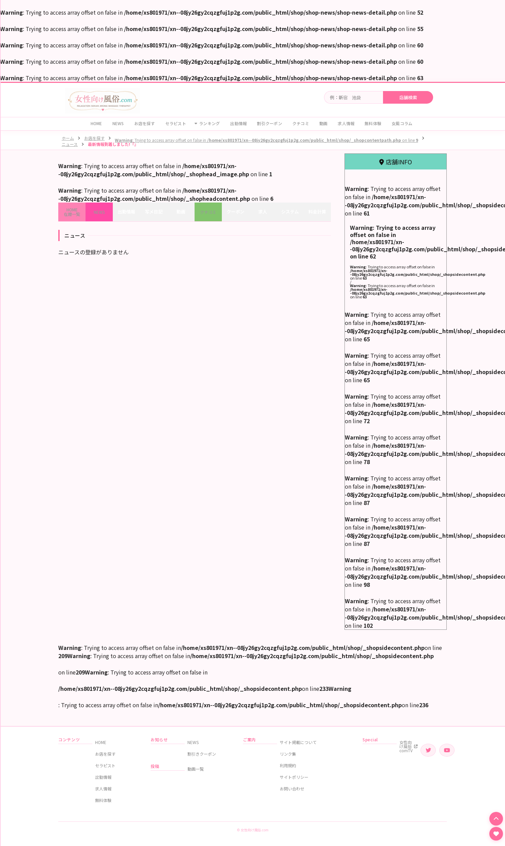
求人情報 (346, 123)
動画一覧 (195, 769)
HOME (96, 123)
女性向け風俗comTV (408, 746)
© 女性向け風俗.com (253, 829)
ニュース (70, 144)
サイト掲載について (298, 742)
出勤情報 (238, 123)
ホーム (68, 138)
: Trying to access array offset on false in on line (266, 140)
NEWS (118, 123)
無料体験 (373, 123)
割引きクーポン (201, 754)
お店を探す (144, 123)
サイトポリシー (294, 777)
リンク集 (288, 754)
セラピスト (175, 123)
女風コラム (402, 123)
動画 (323, 123)
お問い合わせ (292, 788)
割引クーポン (269, 123)
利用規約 (288, 765)
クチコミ (300, 123)
